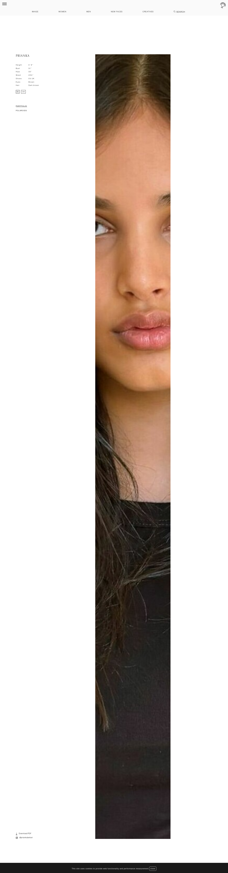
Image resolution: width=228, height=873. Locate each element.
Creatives (148, 11)
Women (62, 11)
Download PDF (24, 834)
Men (88, 11)
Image (35, 11)
